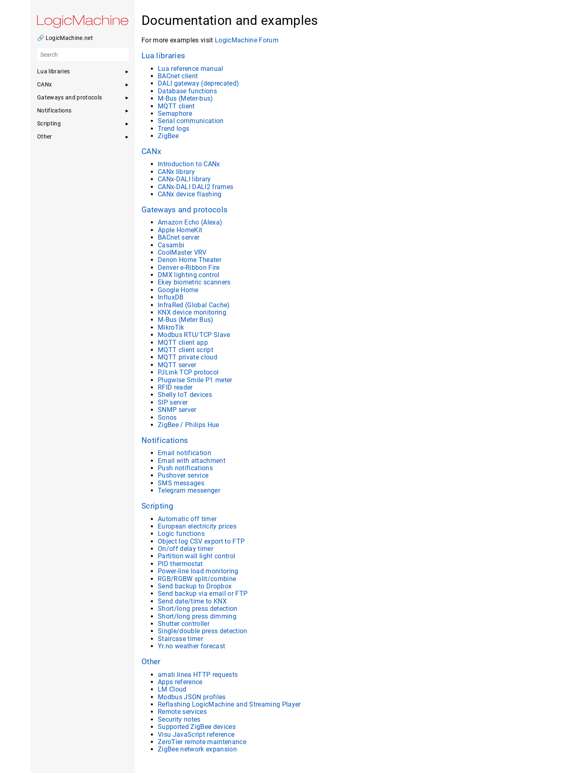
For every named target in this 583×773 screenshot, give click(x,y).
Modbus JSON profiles (192, 697)
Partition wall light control (196, 556)
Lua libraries (163, 55)
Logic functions (181, 533)
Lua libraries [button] (53, 71)
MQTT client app (183, 342)
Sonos (167, 417)
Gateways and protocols (184, 209)
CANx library (176, 172)
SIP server (173, 402)
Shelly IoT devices (185, 395)
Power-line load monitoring (198, 571)
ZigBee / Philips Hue (188, 425)
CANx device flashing (190, 194)
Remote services (182, 712)
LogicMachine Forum (246, 40)
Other (151, 661)
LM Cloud (172, 689)
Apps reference (180, 682)
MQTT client (176, 106)
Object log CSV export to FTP (201, 541)
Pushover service (183, 475)
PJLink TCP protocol (188, 372)
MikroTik (171, 327)
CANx (151, 151)
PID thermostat (180, 564)
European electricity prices (197, 526)
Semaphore (175, 113)
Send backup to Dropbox (195, 586)
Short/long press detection (198, 608)
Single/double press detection (202, 631)
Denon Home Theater (189, 260)
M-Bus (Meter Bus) (186, 320)
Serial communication (191, 121)
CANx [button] (44, 84)
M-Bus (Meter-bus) (185, 98)
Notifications (164, 440)
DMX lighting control (189, 275)
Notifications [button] (54, 110)
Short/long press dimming (197, 616)
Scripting (157, 506)
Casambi (171, 245)
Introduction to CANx (189, 164)
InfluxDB (171, 297)
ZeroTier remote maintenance (202, 742)
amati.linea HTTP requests (198, 674)
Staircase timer (180, 639)
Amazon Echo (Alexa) (190, 222)
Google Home (178, 290)
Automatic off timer (187, 519)
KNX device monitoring (192, 312)
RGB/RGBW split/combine (197, 579)
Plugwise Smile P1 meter (195, 380)
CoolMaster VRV (182, 252)
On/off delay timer (185, 549)
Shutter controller (184, 624)
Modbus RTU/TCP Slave (194, 335)
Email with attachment (191, 461)
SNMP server (177, 410)
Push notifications (185, 468)
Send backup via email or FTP (202, 593)
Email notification (184, 453)
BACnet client (178, 76)
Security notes (179, 719)
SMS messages (181, 483)
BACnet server (178, 237)
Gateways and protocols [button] (69, 97)
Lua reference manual (190, 69)
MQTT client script (185, 350)
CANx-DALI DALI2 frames (195, 187)
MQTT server (177, 365)
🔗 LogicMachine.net (65, 38)
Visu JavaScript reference (196, 734)
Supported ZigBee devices (197, 727)
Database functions (187, 91)
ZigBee (168, 136)
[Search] (82, 54)
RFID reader (175, 387)
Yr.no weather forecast (191, 646)
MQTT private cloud (187, 357)
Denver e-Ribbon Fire (189, 267)
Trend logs (173, 128)
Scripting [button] (49, 123)
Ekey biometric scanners (194, 282)
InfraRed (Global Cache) (194, 305)
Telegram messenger (189, 490)
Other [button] (44, 136)
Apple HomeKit (180, 230)
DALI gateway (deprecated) (198, 83)
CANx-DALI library (184, 179)
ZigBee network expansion (197, 749)
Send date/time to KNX (192, 601)
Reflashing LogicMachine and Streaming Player (229, 704)
